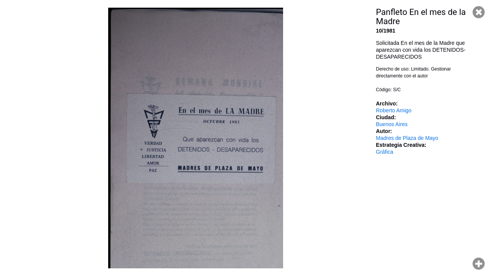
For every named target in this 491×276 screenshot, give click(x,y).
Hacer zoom (478, 263)
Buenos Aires (392, 124)
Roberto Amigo (394, 110)
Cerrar (478, 12)
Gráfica (384, 152)
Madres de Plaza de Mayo (407, 138)
